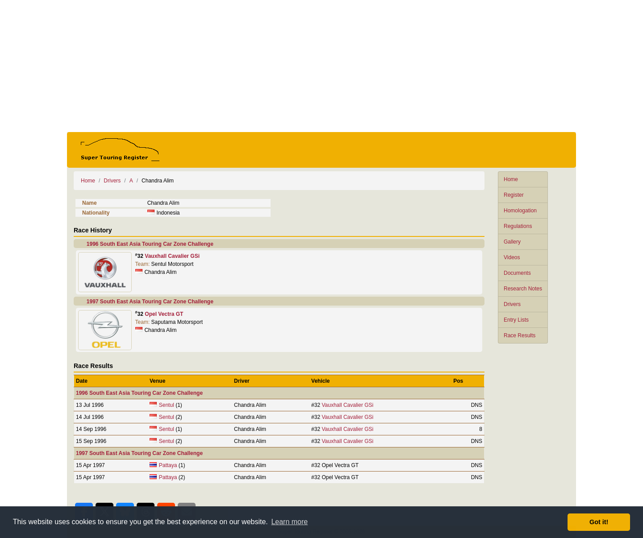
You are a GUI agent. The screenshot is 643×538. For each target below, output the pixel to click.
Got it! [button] (598, 522)
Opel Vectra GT (164, 314)
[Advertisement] (321, 66)
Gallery (512, 242)
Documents (517, 273)
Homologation (520, 210)
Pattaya (168, 465)
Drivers (512, 304)
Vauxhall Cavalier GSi (172, 256)
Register (514, 195)
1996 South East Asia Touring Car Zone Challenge (150, 244)
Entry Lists (516, 320)
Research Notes (523, 289)
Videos (512, 257)
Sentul (166, 405)
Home (511, 179)
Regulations (518, 226)
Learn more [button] (289, 522)
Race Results (519, 335)
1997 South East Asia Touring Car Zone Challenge (150, 301)
